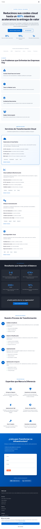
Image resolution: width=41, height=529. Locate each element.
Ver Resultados (28, 30)
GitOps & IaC (3, 502)
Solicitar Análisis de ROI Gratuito (20, 303)
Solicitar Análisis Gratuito (15, 30)
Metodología (3, 508)
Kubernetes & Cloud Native (6, 498)
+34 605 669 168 (26, 480)
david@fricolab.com (15, 480)
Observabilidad (4, 500)
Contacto (3, 510)
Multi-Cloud (3, 503)
